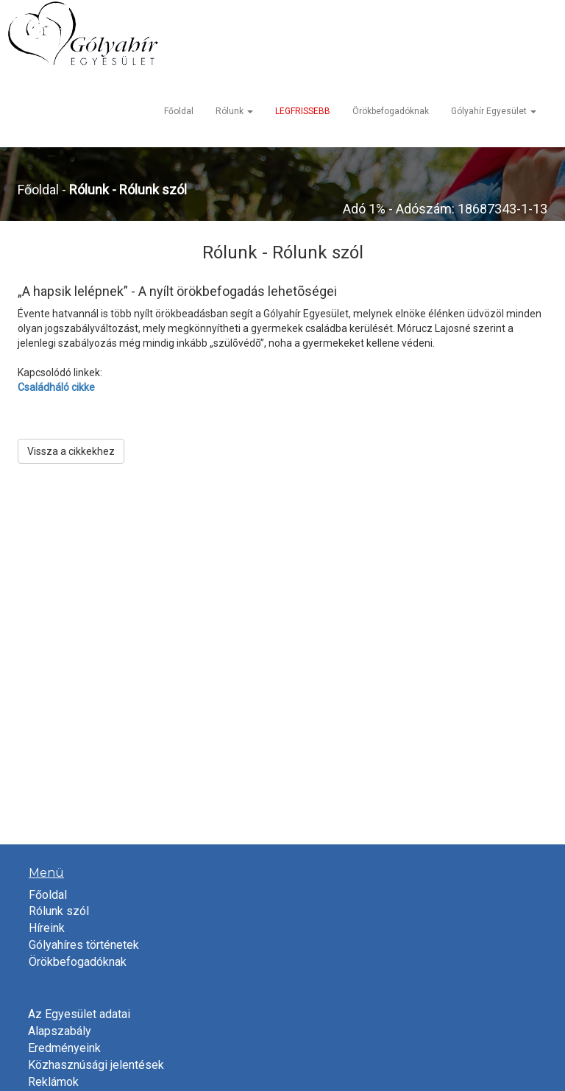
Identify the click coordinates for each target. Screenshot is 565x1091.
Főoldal (178, 111)
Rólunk (234, 111)
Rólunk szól (59, 911)
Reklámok (53, 1082)
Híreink (47, 928)
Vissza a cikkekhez (71, 451)
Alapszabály (59, 1031)
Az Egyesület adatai (79, 1014)
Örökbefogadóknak (390, 111)
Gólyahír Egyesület (493, 111)
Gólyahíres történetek (84, 945)
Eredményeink (64, 1048)
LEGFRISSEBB (302, 111)
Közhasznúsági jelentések (96, 1065)
